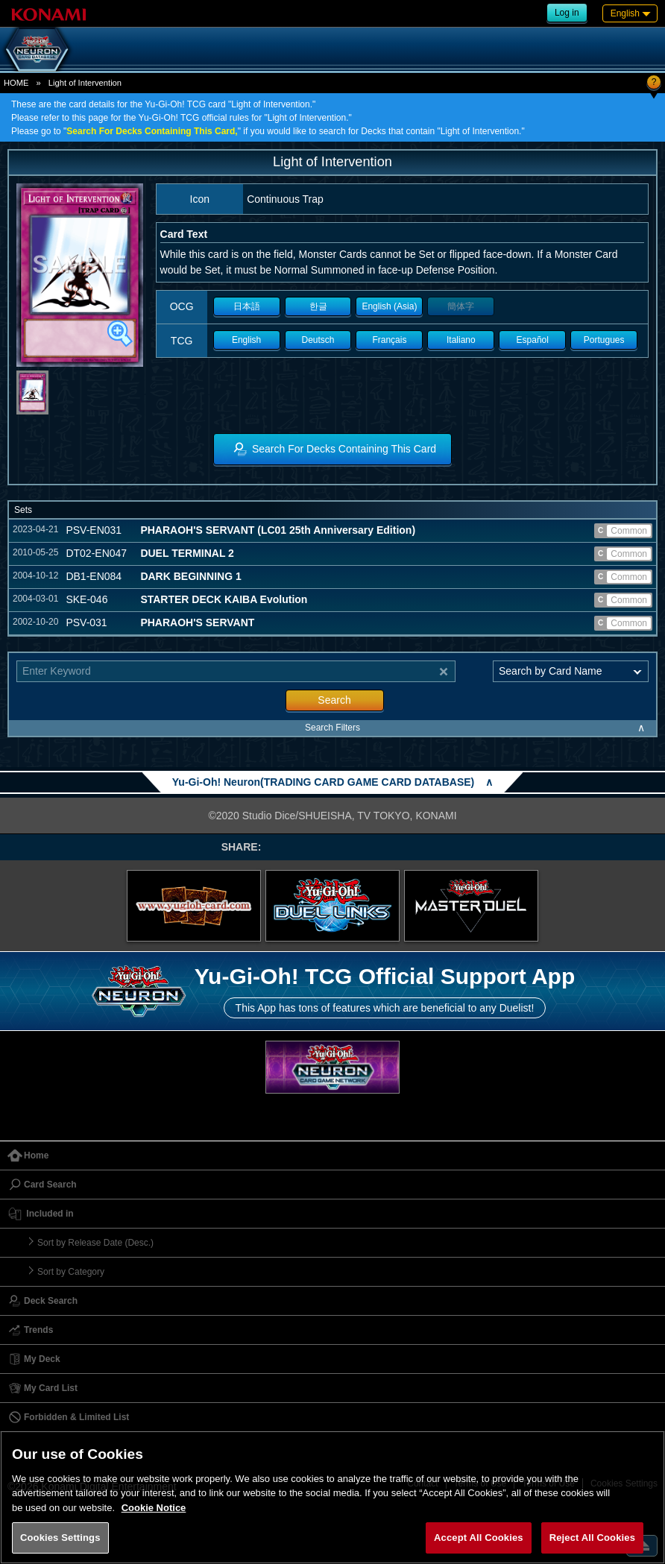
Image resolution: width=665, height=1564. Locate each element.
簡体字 (460, 306)
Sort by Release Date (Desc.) (95, 1242)
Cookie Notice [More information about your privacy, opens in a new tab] (154, 1507)
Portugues (604, 340)
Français (389, 340)
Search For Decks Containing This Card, (151, 131)
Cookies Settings (60, 1537)
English (246, 340)
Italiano (461, 340)
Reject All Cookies (592, 1537)
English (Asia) (389, 306)
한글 (318, 306)
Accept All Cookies (478, 1537)
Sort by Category (70, 1272)
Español (533, 340)
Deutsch (318, 340)
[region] (332, 1497)
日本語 (246, 306)
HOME (16, 82)
